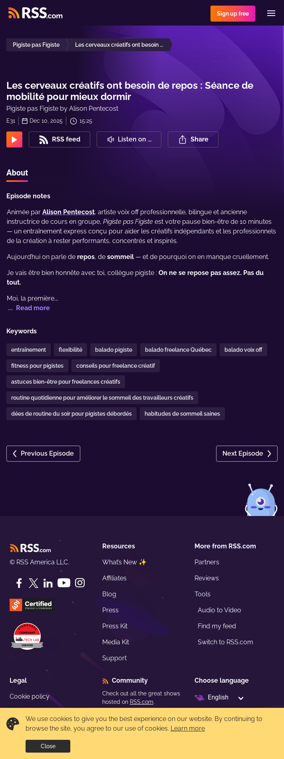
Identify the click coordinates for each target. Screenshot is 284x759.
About (17, 172)
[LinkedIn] (48, 583)
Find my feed (217, 626)
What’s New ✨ (124, 562)
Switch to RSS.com (225, 642)
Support (114, 658)
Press (110, 610)
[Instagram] (80, 583)
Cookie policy (30, 696)
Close (48, 746)
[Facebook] (19, 583)
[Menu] (271, 13)
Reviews (207, 578)
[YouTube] (64, 583)
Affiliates (114, 578)
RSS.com (141, 702)
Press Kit (114, 626)
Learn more (188, 728)
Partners (207, 562)
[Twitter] (33, 583)
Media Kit (115, 642)
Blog (109, 594)
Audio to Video (219, 610)
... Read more (28, 308)
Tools (203, 594)
